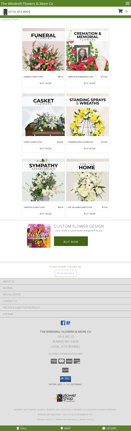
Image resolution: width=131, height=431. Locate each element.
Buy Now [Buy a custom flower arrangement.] (70, 242)
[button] (122, 12)
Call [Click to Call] (22, 428)
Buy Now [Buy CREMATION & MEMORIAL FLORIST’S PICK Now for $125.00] (90, 83)
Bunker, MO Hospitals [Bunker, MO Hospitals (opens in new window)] (59, 409)
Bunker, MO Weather (49, 414)
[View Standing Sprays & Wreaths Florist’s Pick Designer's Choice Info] (87, 115)
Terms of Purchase (66, 419)
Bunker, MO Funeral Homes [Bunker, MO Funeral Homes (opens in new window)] (30, 409)
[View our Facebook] (63, 324)
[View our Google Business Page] (68, 324)
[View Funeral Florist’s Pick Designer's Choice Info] (43, 49)
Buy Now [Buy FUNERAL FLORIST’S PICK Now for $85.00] (45, 83)
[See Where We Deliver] (65, 273)
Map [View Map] (65, 428)
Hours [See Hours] (109, 428)
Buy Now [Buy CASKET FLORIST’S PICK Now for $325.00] (45, 148)
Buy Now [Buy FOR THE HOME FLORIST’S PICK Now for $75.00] (90, 213)
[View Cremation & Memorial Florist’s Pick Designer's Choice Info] (87, 49)
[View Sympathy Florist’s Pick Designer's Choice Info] (43, 180)
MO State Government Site (78, 414)
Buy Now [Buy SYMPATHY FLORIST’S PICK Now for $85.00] (45, 213)
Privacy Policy (45, 419)
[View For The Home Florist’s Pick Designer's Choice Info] (87, 180)
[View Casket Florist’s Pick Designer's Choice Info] (43, 115)
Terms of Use (86, 419)
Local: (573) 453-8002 (65, 346)
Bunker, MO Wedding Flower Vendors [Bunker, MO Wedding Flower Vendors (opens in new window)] (95, 409)
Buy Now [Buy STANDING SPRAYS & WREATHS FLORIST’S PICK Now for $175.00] (90, 148)
